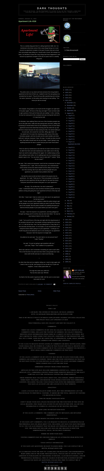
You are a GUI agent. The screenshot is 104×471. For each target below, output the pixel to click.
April (68, 208)
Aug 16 (70, 158)
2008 (67, 254)
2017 (67, 230)
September (70, 110)
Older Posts (56, 291)
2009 (67, 251)
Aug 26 (70, 128)
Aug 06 (70, 184)
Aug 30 (70, 118)
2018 (67, 227)
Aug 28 (70, 123)
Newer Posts (22, 291)
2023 (67, 97)
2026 (67, 90)
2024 (67, 95)
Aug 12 (70, 168)
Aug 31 (70, 115)
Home (39, 291)
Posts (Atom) (30, 294)
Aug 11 (70, 171)
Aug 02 (70, 194)
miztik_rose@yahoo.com (52, 462)
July (68, 200)
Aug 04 (70, 189)
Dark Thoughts (52, 8)
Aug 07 (70, 181)
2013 (67, 240)
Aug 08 (70, 179)
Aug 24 (70, 134)
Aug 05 (70, 187)
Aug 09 (70, 176)
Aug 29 (70, 120)
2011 (67, 246)
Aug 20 (70, 147)
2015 (67, 235)
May (68, 206)
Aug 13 (70, 166)
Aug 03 (70, 192)
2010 (67, 248)
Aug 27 (70, 126)
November (70, 105)
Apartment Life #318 (27, 21)
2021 (67, 219)
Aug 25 (70, 131)
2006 (67, 259)
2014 (67, 238)
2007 (67, 256)
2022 (67, 100)
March (69, 211)
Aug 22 (70, 139)
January (69, 216)
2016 (67, 233)
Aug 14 (70, 163)
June (68, 203)
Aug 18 (70, 152)
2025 (67, 92)
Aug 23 (70, 136)
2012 (67, 243)
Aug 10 (70, 173)
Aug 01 (70, 197)
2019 (67, 225)
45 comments (48, 284)
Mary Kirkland (79, 270)
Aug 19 (70, 150)
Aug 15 (70, 160)
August (69, 113)
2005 (67, 261)
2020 (67, 222)
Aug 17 (70, 155)
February (70, 213)
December (70, 102)
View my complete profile (72, 283)
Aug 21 (70, 141)
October (69, 108)
